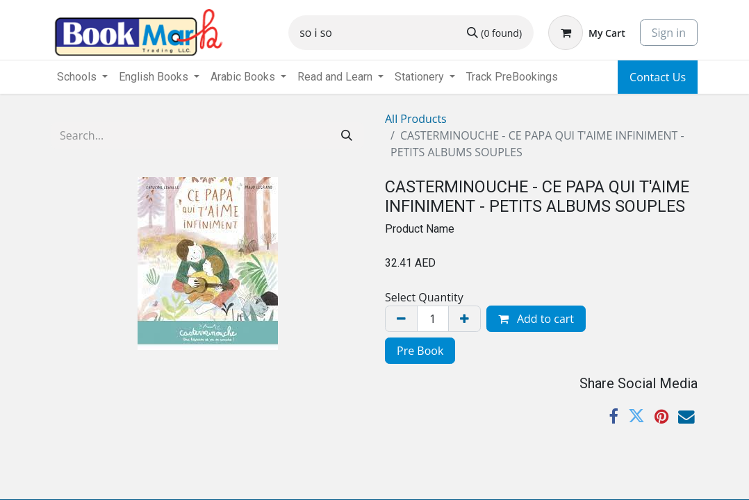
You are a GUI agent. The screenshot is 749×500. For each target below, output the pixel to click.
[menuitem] (512, 77)
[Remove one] (401, 319)
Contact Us (657, 77)
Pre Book (420, 350)
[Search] (494, 32)
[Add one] (464, 319)
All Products (416, 118)
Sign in (669, 32)
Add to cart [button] (536, 318)
